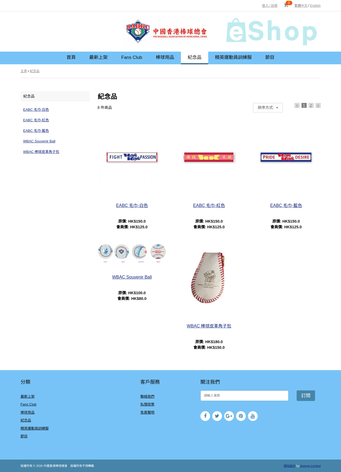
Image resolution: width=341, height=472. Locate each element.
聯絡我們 (147, 396)
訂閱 (305, 395)
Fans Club (131, 57)
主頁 (24, 71)
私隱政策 (147, 404)
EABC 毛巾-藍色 (36, 131)
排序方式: (266, 107)
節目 (269, 57)
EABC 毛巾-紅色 (36, 120)
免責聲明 (147, 412)
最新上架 (98, 57)
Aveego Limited (310, 465)
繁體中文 (300, 6)
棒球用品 (165, 57)
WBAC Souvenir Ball (39, 141)
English (315, 6)
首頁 (71, 57)
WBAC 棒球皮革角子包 (41, 152)
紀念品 (194, 57)
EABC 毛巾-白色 (36, 110)
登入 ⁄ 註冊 (269, 6)
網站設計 (290, 465)
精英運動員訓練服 (233, 57)
